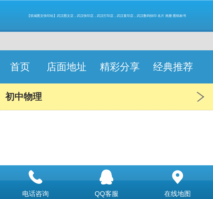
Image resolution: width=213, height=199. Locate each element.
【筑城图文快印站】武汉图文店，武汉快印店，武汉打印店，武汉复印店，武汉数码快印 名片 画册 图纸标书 (106, 16)
